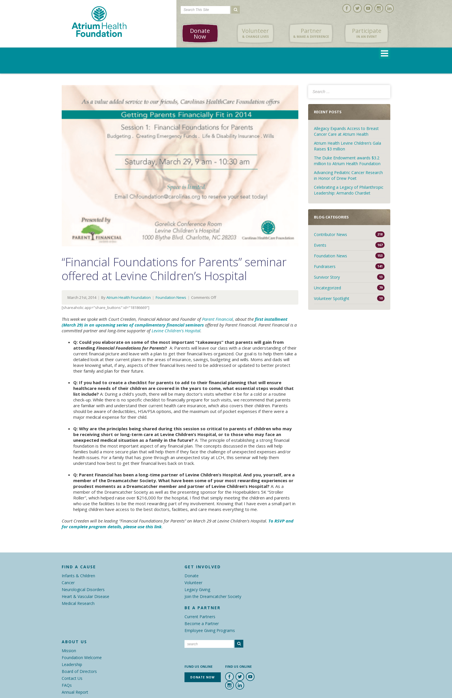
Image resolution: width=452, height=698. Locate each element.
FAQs (67, 685)
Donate (191, 575)
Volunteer (255, 33)
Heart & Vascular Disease (85, 596)
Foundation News (171, 297)
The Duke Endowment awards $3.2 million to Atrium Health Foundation (347, 160)
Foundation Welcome (82, 657)
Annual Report (75, 692)
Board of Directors (79, 671)
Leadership (72, 664)
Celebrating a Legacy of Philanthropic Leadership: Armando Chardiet (348, 190)
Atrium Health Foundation (128, 297)
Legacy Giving (197, 589)
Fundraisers (325, 266)
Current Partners (199, 616)
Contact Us (72, 678)
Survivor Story (327, 277)
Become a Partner (201, 623)
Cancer (68, 582)
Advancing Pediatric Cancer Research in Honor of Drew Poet (348, 175)
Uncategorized (327, 287)
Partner (311, 33)
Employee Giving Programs (209, 630)
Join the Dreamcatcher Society (212, 596)
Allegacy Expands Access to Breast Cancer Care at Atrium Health (346, 131)
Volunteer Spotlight (331, 298)
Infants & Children (78, 575)
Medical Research (78, 603)
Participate (366, 33)
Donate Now (200, 33)
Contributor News (330, 234)
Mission (69, 650)
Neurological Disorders (83, 589)
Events (320, 245)
